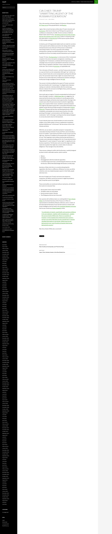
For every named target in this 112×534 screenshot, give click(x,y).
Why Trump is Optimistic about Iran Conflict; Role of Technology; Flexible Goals (8, 64)
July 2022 (4, 325)
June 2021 (4, 349)
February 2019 (5, 401)
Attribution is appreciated (7, 179)
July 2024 (4, 282)
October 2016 (5, 453)
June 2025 (4, 261)
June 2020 (4, 371)
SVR (64, 79)
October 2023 (5, 299)
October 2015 (5, 476)
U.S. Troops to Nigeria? (7, 177)
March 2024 (4, 289)
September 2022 (5, 321)
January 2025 (5, 271)
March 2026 (4, 246)
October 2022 (5, 319)
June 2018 (4, 416)
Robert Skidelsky (56, 208)
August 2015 (5, 480)
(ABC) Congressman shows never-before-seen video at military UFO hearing (7, 220)
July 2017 (4, 437)
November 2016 (5, 452)
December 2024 (5, 272)
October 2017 (5, 431)
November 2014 (5, 495)
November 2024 (5, 274)
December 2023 (5, 295)
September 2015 (5, 478)
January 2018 (5, 425)
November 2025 (5, 254)
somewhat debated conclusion (68, 206)
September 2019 (5, 388)
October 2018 (5, 409)
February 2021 (5, 356)
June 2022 (4, 327)
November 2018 (5, 407)
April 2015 (4, 487)
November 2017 (5, 429)
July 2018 (4, 414)
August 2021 (5, 345)
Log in (3, 520)
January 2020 (5, 381)
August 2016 (5, 457)
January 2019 (5, 403)
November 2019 (5, 384)
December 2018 (5, 405)
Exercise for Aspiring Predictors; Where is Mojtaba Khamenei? (8, 59)
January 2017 (5, 448)
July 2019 (4, 392)
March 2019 (4, 399)
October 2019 (5, 386)
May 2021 (4, 351)
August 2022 (5, 323)
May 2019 (4, 396)
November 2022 (5, 317)
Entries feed (4, 522)
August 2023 (5, 300)
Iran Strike (4, 67)
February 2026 (5, 248)
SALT (40, 103)
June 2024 (4, 284)
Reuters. (64, 25)
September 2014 (5, 498)
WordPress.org (5, 525)
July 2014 (4, 502)
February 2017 (5, 446)
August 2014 (5, 500)
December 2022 (5, 315)
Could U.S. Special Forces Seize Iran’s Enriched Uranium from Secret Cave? (8, 47)
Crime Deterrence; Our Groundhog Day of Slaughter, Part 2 (8, 230)
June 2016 (4, 461)
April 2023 (4, 308)
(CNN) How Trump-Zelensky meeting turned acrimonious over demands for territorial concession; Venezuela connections (8, 190)
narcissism (57, 66)
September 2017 (5, 433)
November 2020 (5, 362)
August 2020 (5, 368)
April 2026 (4, 244)
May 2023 (4, 306)
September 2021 (5, 343)
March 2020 (4, 377)
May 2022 (4, 328)
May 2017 (4, 440)
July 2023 (4, 302)
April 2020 (4, 375)
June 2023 (4, 304)
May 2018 (4, 418)
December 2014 (5, 493)
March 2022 (4, 332)
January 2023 (5, 313)
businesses (42, 31)
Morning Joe (53, 38)
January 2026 (5, 250)
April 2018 (4, 420)
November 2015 (5, 474)
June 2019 (4, 394)
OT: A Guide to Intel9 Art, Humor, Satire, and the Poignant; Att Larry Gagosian (8, 126)
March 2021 (4, 355)
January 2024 (5, 293)
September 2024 (5, 278)
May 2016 (4, 463)
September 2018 (5, 411)
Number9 (52, 19)
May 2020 (4, 373)
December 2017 (5, 427)
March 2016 (4, 467)
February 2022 (5, 334)
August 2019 (5, 390)
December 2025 (5, 252)
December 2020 (5, 360)
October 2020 (5, 364)
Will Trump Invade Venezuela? (8, 195)
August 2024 (5, 280)
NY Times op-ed (43, 25)
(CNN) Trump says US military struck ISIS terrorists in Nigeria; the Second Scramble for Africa (8, 137)
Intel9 (4, 2)
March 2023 (4, 310)
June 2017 (4, 439)
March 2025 (4, 267)
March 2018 (4, 422)
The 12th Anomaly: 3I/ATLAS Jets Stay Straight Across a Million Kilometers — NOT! (8, 174)
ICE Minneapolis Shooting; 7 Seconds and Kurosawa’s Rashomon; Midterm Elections (8, 121)
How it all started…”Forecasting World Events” (82, 1)
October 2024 (5, 276)
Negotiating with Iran (6, 37)
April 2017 (4, 442)
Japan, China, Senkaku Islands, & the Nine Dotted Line (57, 251)
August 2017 (5, 435)
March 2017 (4, 444)
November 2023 (5, 297)
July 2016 (4, 459)
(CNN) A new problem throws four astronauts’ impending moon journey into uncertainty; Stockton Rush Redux (8, 72)
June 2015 (4, 483)
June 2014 (4, 504)
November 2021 (5, 340)
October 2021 (5, 341)
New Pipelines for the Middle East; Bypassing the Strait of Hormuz (8, 55)
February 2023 (5, 312)
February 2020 (5, 379)
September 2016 (5, 455)
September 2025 (5, 257)
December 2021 (5, 338)
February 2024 (5, 291)
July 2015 (4, 481)
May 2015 (4, 485)
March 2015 (4, 489)
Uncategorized (5, 512)
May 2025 (4, 263)
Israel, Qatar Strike (6, 227)
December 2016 (5, 450)
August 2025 (5, 259)
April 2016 (4, 465)
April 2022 (4, 330)
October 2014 (5, 496)
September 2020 (5, 366)
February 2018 (5, 424)
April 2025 (4, 265)
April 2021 (4, 353)
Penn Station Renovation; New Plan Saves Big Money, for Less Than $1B (8, 142)
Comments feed (5, 524)
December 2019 (5, 383)
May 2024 (4, 285)
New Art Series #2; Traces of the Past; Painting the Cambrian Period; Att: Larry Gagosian (8, 85)
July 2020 (4, 369)
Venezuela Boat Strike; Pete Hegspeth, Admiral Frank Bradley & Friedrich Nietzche (8, 157)
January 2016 (5, 470)
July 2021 (4, 347)
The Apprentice (53, 57)
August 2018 (5, 412)
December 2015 (5, 472)
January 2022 (5, 336)
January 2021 (5, 358)
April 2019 (4, 397)
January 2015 (5, 491)
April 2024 (4, 287)
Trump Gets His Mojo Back (7, 197)
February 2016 (5, 468)
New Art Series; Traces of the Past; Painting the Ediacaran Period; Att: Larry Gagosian (8, 146)
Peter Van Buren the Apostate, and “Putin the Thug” (57, 245)
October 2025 (5, 256)
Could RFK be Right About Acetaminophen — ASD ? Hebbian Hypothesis (7, 216)
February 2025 (5, 269)
